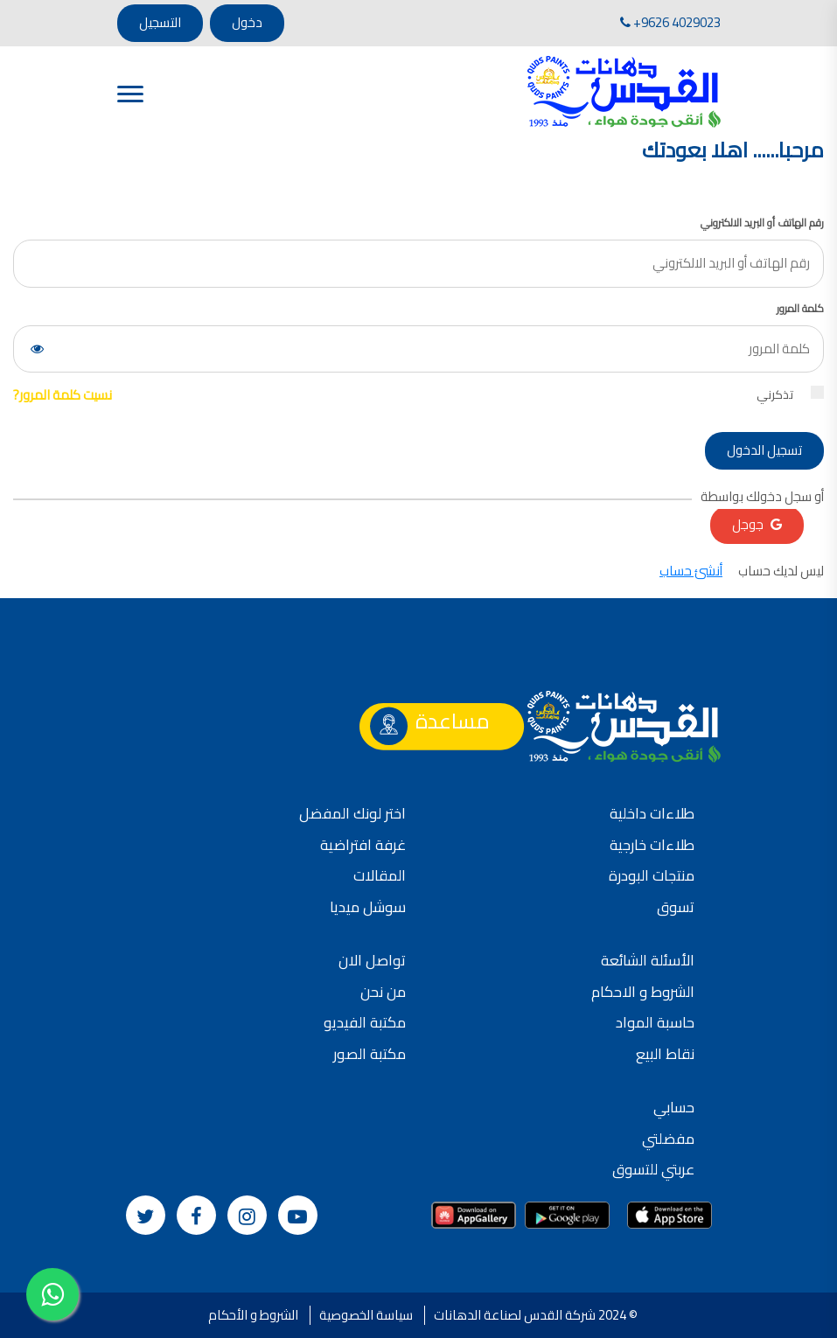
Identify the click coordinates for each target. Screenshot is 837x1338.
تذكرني (790, 395)
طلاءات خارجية (652, 845)
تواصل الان (372, 960)
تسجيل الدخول (764, 450)
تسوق (675, 907)
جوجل (757, 524)
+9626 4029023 (670, 22)
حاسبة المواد (655, 1022)
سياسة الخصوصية (366, 1315)
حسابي (673, 1107)
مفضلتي (668, 1139)
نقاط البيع (665, 1054)
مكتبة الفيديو (365, 1022)
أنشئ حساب (690, 570)
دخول (247, 22)
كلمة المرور (800, 309)
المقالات (379, 875)
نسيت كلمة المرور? (62, 395)
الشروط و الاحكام (642, 992)
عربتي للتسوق (653, 1169)
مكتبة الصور (369, 1054)
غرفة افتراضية (363, 845)
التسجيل (160, 22)
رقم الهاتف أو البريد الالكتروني (762, 223)
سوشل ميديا (368, 907)
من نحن (383, 992)
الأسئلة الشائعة (647, 960)
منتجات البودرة (651, 875)
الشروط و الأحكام (253, 1315)
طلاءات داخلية (652, 813)
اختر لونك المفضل (352, 813)
